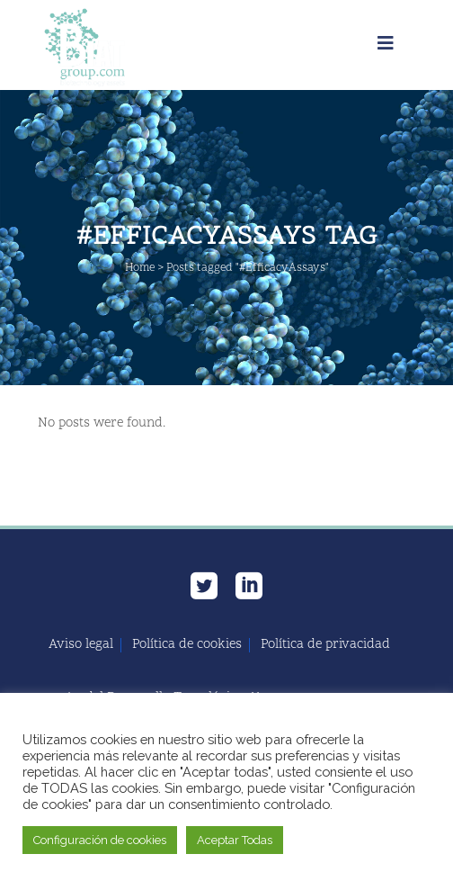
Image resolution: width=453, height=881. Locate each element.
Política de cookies (187, 645)
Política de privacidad (325, 645)
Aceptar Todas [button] (234, 840)
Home (140, 268)
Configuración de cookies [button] (99, 840)
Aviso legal (81, 645)
